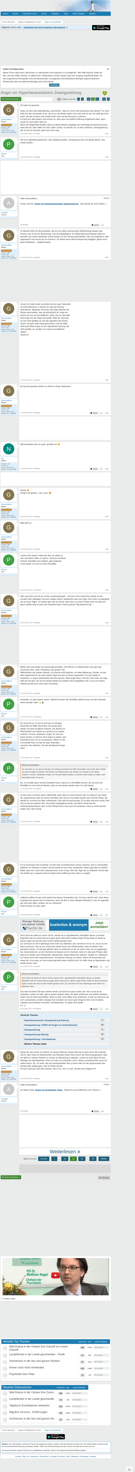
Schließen (54, 85)
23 (104, 99)
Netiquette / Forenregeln (80, 1456)
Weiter (104, 1159)
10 (89, 99)
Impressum (34, 1456)
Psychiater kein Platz (22, 1374)
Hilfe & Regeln (79, 14)
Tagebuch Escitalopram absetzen (29, 1405)
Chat (66, 14)
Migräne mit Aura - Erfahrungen (28, 1412)
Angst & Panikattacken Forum (29, 1430)
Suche (44, 14)
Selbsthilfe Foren (30, 14)
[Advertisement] (65, 645)
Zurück (44, 1159)
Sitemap (93, 1456)
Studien (92, 14)
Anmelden (104, 18)
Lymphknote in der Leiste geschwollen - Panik (37, 1354)
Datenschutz (44, 1456)
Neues (15, 14)
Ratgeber (55, 14)
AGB (68, 1456)
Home (5, 14)
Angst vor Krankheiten (53, 1430)
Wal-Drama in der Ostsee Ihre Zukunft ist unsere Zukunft (43, 1392)
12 (97, 99)
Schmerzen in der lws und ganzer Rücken (34, 1360)
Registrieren (90, 18)
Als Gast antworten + (11, 99)
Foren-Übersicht (8, 1430)
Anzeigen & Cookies (57, 1456)
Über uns (25, 1456)
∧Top (129, 1469)
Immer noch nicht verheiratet (26, 1367)
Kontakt (18, 1456)
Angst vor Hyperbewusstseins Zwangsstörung (41, 92)
